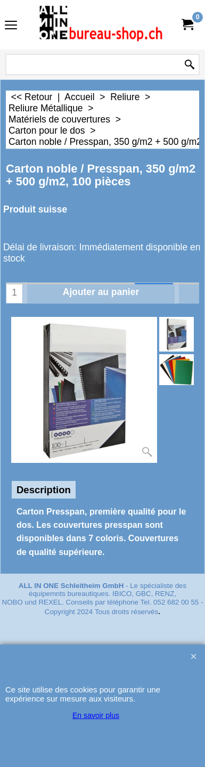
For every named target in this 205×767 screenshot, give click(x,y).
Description (44, 489)
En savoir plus (95, 715)
